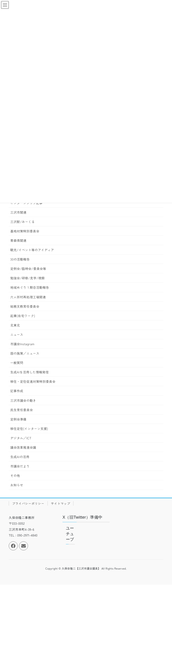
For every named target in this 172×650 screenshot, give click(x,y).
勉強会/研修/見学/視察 (27, 278)
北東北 (15, 325)
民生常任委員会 (21, 410)
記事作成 (16, 391)
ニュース (16, 334)
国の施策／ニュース (24, 353)
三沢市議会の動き (23, 400)
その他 (15, 475)
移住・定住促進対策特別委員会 (33, 381)
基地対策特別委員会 (24, 231)
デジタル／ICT (20, 438)
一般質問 (16, 362)
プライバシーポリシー (28, 503)
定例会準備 (18, 419)
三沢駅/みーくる (22, 221)
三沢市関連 (18, 212)
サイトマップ (60, 503)
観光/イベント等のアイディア (32, 250)
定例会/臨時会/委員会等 (28, 268)
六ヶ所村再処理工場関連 (28, 297)
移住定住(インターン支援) (29, 428)
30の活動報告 (20, 259)
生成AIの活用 (19, 456)
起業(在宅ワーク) (22, 315)
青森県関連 (18, 240)
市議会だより (20, 466)
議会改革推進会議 (23, 447)
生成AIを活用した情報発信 (29, 372)
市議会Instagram (22, 344)
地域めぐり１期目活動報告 (29, 287)
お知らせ (16, 485)
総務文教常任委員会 (24, 306)
